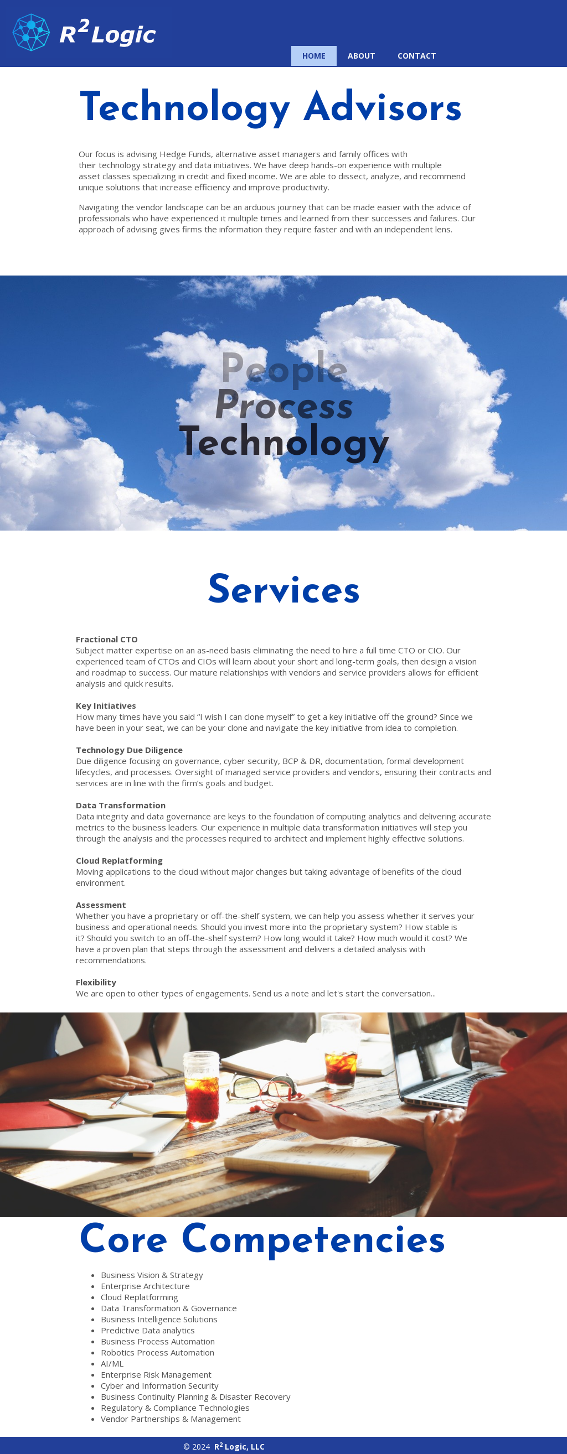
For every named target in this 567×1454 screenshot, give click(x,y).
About (361, 55)
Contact (417, 55)
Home (314, 55)
